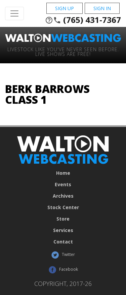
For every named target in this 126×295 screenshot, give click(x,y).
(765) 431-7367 (83, 19)
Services (63, 230)
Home (63, 173)
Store (63, 219)
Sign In (102, 8)
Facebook (63, 270)
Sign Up (64, 8)
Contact (63, 241)
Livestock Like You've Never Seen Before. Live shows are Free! (63, 51)
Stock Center (63, 207)
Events (63, 184)
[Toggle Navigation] (14, 13)
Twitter (63, 255)
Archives (63, 196)
